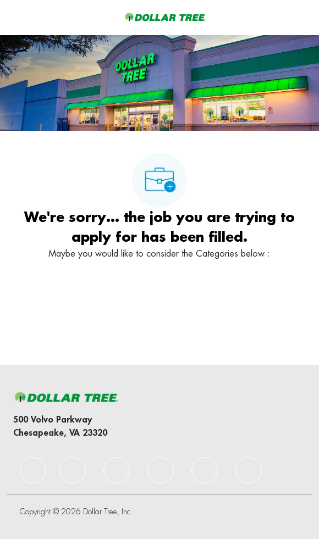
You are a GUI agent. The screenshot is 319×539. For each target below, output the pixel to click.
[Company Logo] (165, 17)
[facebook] (33, 470)
